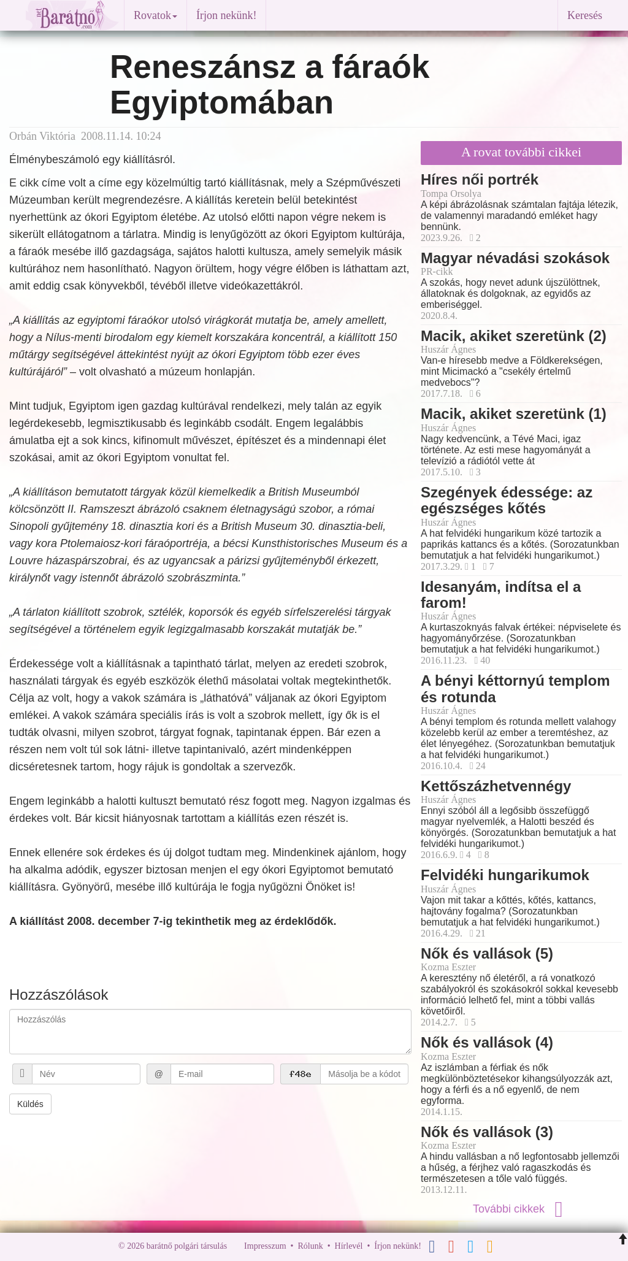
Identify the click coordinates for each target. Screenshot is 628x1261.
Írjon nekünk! (226, 15)
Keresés (584, 15)
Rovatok (155, 15)
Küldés (30, 1104)
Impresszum (265, 1246)
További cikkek (521, 1209)
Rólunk (310, 1246)
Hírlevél (349, 1246)
